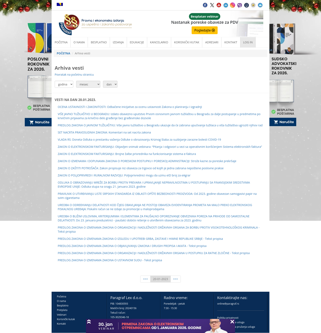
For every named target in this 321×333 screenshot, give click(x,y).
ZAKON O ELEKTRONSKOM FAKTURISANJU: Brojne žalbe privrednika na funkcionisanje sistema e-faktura (127, 154)
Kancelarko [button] (159, 42)
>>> (175, 279)
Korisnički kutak (66, 319)
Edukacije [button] (137, 42)
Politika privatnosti (227, 318)
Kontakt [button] (230, 42)
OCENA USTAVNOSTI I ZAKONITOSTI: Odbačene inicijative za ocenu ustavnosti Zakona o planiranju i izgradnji (130, 107)
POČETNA (63, 53)
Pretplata (62, 310)
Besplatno (99, 42)
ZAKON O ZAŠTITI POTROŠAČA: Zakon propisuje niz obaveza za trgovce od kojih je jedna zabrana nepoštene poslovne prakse (141, 168)
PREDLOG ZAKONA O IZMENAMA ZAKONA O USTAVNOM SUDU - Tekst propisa (110, 260)
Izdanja (118, 42)
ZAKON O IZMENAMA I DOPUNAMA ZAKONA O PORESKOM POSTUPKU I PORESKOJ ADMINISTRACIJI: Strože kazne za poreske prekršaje (147, 161)
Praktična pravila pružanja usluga (236, 327)
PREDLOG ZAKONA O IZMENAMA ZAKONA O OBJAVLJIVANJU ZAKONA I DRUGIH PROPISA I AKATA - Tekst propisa (132, 246)
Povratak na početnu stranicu (74, 74)
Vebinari (61, 314)
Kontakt (61, 323)
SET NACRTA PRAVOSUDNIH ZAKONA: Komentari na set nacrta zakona (104, 132)
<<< (145, 279)
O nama (79, 42)
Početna (61, 42)
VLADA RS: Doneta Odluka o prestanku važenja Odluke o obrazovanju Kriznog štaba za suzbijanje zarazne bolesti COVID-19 (139, 139)
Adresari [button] (211, 42)
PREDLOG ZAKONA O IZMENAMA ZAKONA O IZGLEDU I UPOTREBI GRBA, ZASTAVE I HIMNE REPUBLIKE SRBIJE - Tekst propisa (140, 239)
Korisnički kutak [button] (186, 42)
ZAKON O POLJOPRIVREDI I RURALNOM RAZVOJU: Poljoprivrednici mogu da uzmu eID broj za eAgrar (124, 175)
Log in (248, 42)
